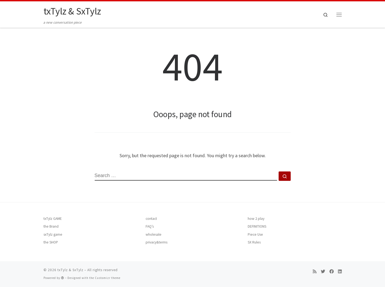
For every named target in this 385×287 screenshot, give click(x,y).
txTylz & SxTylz (70, 270)
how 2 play (256, 218)
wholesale (153, 234)
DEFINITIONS (257, 226)
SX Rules (254, 242)
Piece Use (255, 234)
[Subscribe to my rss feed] (314, 271)
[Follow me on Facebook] (331, 271)
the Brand (51, 226)
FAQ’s (150, 226)
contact (151, 218)
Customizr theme (107, 278)
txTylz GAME (53, 218)
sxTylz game (53, 234)
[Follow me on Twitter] (323, 271)
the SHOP (51, 242)
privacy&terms (156, 242)
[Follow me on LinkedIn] (340, 271)
